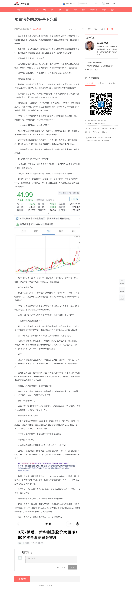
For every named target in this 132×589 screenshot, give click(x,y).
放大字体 (82, 29)
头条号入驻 (90, 37)
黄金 (67, 10)
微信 (95, 29)
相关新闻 (22, 579)
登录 (58, 567)
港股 (36, 10)
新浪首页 (122, 282)
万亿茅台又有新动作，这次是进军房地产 (100, 66)
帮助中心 (105, 132)
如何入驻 (96, 128)
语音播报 (70, 29)
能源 (83, 10)
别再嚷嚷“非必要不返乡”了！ (96, 62)
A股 (29, 10)
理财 (59, 10)
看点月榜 (112, 83)
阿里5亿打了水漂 (92, 70)
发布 (72, 567)
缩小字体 (76, 29)
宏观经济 (20, 10)
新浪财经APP (70, 3)
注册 (113, 3)
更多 (112, 10)
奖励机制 (113, 128)
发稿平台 (105, 128)
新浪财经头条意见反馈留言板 (97, 120)
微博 (89, 29)
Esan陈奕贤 (37, 29)
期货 (75, 10)
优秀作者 (101, 83)
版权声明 (87, 132)
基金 (52, 10)
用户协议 (96, 132)
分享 (101, 29)
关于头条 (87, 128)
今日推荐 (90, 83)
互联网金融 (93, 10)
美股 (44, 10)
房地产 (104, 10)
